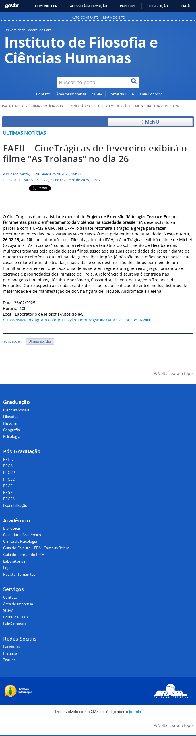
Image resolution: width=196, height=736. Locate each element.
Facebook (11, 646)
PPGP (8, 492)
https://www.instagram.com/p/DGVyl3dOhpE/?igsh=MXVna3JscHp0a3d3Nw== (77, 320)
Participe (128, 6)
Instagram (12, 653)
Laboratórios (14, 561)
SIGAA (97, 94)
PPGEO (9, 479)
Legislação (158, 6)
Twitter (9, 659)
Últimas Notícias (42, 106)
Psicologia (11, 436)
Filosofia (10, 416)
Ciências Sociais (16, 410)
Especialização (15, 505)
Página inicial (13, 106)
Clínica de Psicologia (20, 541)
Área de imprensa (71, 94)
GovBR (12, 6)
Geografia (11, 429)
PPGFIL (9, 485)
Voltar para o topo (173, 373)
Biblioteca (11, 528)
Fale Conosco (151, 94)
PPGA (8, 466)
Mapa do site (114, 17)
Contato (43, 94)
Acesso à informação (88, 6)
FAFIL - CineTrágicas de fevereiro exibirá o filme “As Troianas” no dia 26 (95, 153)
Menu (150, 121)
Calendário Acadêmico (22, 534)
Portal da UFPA (121, 94)
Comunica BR (46, 6)
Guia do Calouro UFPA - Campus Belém (36, 548)
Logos (8, 567)
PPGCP (9, 472)
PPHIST (9, 459)
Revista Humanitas (19, 574)
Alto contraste (85, 17)
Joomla (135, 711)
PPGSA (9, 499)
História (10, 423)
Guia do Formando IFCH (23, 554)
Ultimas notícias (24, 133)
